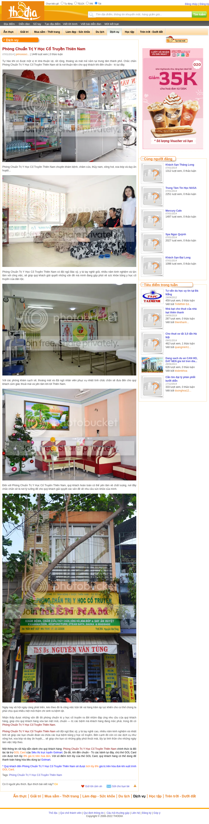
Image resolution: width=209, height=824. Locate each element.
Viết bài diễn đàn (91, 24)
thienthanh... (182, 322)
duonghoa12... (183, 390)
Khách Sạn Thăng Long (179, 164)
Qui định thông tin (94, 812)
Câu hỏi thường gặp (117, 812)
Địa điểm (9, 24)
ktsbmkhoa (181, 370)
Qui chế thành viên (70, 812)
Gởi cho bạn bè (120, 786)
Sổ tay (37, 24)
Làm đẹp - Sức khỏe (99, 796)
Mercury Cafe (173, 210)
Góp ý (157, 812)
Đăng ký (204, 4)
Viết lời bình (70, 24)
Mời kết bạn (111, 24)
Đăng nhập (191, 4)
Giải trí (35, 796)
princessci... (22, 54)
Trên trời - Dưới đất (180, 796)
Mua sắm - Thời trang (62, 796)
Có (56, 784)
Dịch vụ (139, 796)
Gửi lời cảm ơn (93, 786)
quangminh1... (183, 347)
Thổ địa (53, 812)
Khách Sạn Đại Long (177, 257)
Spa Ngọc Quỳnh (175, 234)
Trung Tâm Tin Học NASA (180, 187)
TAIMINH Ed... (183, 304)
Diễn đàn (24, 24)
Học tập (155, 796)
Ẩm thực (20, 796)
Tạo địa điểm (53, 24)
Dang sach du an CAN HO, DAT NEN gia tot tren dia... (181, 360)
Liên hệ (136, 812)
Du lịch (124, 796)
